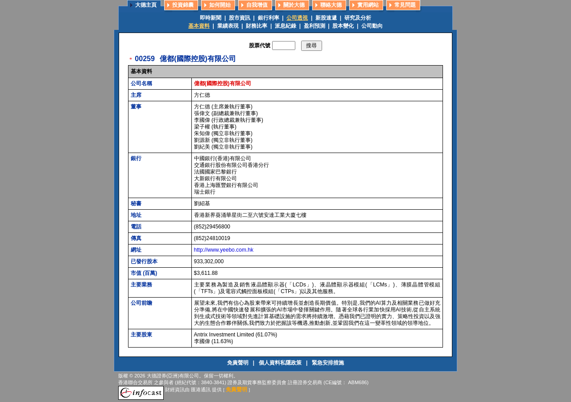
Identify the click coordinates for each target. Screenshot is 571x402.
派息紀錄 (285, 26)
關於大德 (294, 5)
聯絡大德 (331, 5)
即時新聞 (210, 18)
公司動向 (372, 26)
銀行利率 (268, 18)
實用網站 (368, 5)
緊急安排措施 (328, 363)
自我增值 (257, 5)
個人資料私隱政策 (281, 363)
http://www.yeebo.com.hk (223, 250)
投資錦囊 (183, 5)
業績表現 (228, 26)
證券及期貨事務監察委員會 (257, 382)
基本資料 (199, 26)
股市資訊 (239, 18)
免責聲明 (238, 363)
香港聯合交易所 (135, 382)
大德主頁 (146, 5)
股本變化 (343, 26)
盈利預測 (314, 26)
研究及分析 (357, 18)
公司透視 (297, 18)
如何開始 (220, 5)
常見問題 (405, 5)
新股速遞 (326, 18)
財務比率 (256, 26)
